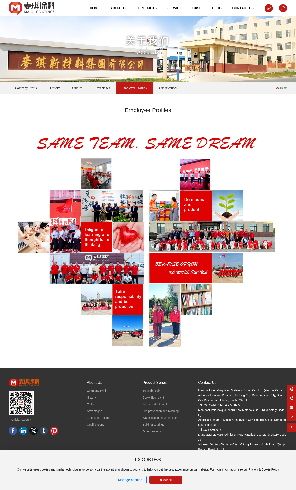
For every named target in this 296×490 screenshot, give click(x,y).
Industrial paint (151, 390)
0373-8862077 (212, 429)
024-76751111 (212, 405)
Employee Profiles (134, 88)
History (55, 88)
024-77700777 (231, 405)
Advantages (102, 88)
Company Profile (26, 88)
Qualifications (168, 88)
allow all (166, 480)
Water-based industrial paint (160, 417)
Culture (77, 88)
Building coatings (153, 424)
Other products (152, 431)
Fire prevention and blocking (160, 411)
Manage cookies (130, 480)
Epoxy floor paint (153, 397)
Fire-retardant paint (154, 404)
